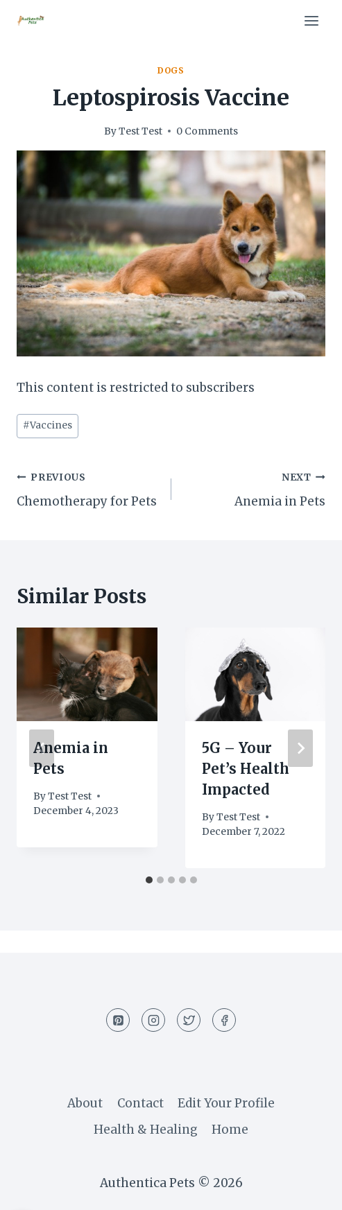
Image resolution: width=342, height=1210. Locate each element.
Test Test (140, 131)
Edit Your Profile (226, 1103)
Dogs (170, 70)
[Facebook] (224, 1020)
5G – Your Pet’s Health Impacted (245, 768)
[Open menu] (311, 20)
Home (230, 1129)
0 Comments (207, 131)
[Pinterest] (118, 1020)
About (85, 1103)
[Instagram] (153, 1020)
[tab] (149, 879)
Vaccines (47, 425)
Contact (140, 1103)
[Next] (300, 748)
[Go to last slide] (41, 748)
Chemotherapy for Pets (88, 488)
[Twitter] (188, 1020)
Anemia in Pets (254, 488)
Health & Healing (146, 1129)
